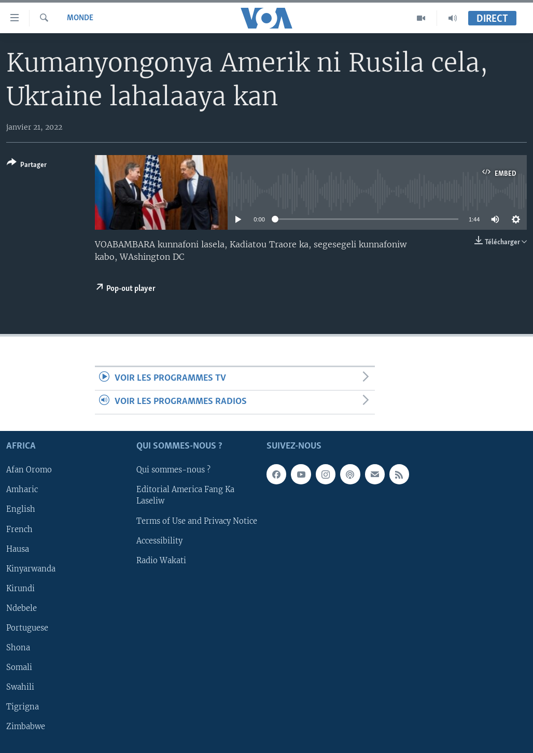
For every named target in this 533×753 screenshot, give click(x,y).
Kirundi (20, 588)
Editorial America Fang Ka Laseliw (185, 495)
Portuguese (27, 628)
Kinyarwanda (30, 568)
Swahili (20, 687)
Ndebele (21, 608)
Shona (18, 647)
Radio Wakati (161, 560)
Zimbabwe (25, 726)
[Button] (27, 165)
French (19, 529)
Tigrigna (22, 707)
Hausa (17, 548)
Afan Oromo (29, 470)
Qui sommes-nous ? (173, 470)
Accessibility (159, 540)
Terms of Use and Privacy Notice (196, 520)
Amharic (22, 489)
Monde (80, 18)
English (20, 509)
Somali (19, 667)
